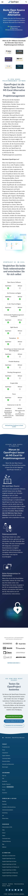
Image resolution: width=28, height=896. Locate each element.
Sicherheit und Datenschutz (8, 764)
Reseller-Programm (6, 784)
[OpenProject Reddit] (18, 890)
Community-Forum (6, 838)
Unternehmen (6, 772)
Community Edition (6, 758)
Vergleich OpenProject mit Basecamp (10, 872)
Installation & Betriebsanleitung (8, 807)
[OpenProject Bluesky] (21, 890)
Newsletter (4, 792)
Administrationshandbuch (7, 809)
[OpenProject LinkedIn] (12, 890)
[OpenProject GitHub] (6, 890)
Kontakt (8, 885)
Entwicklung (4, 812)
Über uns (4, 775)
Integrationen (5, 752)
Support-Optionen (6, 755)
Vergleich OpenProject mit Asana (9, 861)
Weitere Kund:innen (13, 663)
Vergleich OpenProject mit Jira (8, 858)
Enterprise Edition (6, 761)
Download (4, 804)
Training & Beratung (6, 841)
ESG (3, 778)
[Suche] (26, 2)
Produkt (4, 744)
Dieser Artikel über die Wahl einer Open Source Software (12, 513)
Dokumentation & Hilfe (7, 827)
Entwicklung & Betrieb (9, 798)
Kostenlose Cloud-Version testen (14, 716)
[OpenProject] (3, 737)
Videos (3, 835)
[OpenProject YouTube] (15, 890)
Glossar (3, 832)
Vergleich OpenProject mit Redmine (9, 875)
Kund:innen (4, 781)
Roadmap (4, 801)
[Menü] (2, 2)
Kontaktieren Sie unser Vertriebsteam (14, 725)
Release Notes (5, 818)
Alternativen (8, 737)
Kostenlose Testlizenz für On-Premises (14, 721)
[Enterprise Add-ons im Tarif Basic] (18, 338)
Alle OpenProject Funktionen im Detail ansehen (14, 426)
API (3, 815)
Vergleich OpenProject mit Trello (9, 864)
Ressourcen (5, 824)
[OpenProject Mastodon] (9, 890)
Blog (3, 844)
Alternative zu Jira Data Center (8, 855)
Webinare (4, 847)
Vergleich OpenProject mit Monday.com (10, 867)
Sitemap (4, 885)
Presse (3, 789)
